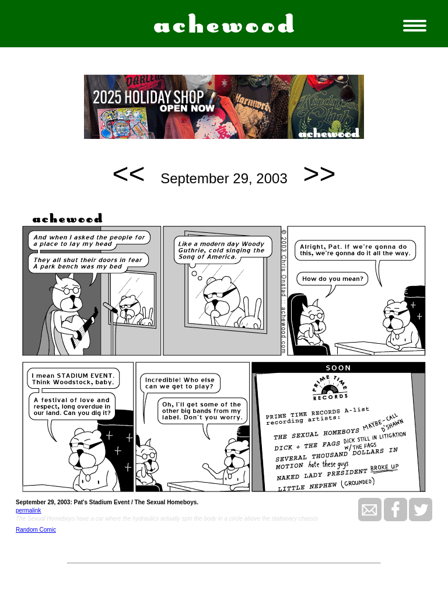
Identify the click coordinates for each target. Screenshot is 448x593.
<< (129, 173)
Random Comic (36, 529)
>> (319, 173)
